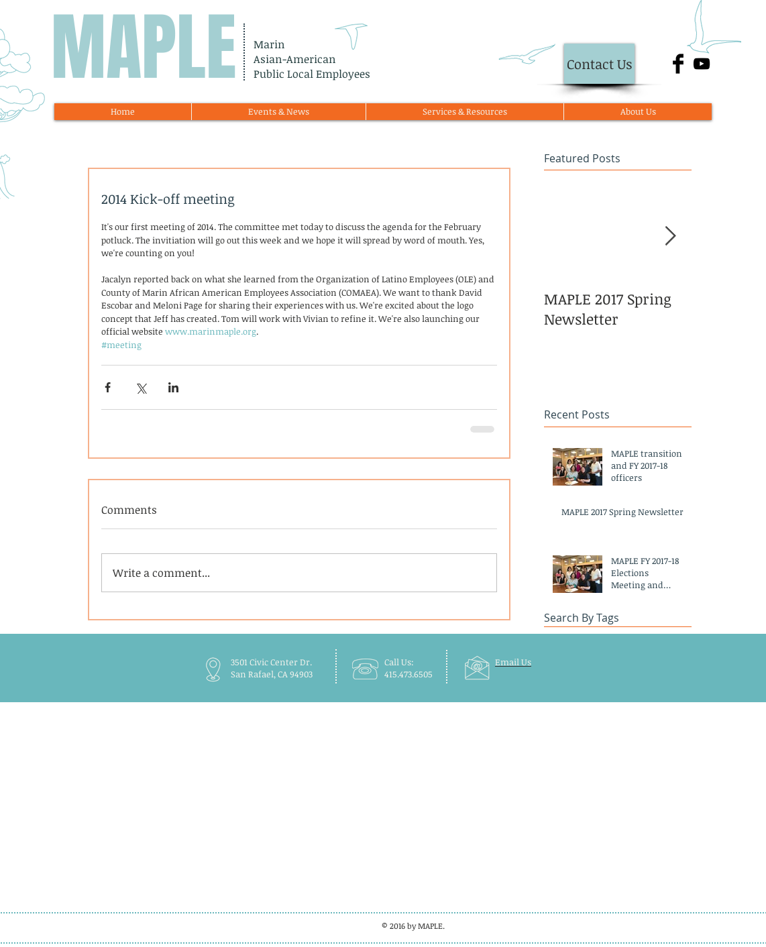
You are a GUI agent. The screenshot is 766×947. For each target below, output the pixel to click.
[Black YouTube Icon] (702, 64)
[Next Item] (670, 237)
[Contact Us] (599, 64)
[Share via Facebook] (107, 387)
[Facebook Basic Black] (678, 64)
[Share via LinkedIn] (173, 387)
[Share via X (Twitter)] (140, 387)
